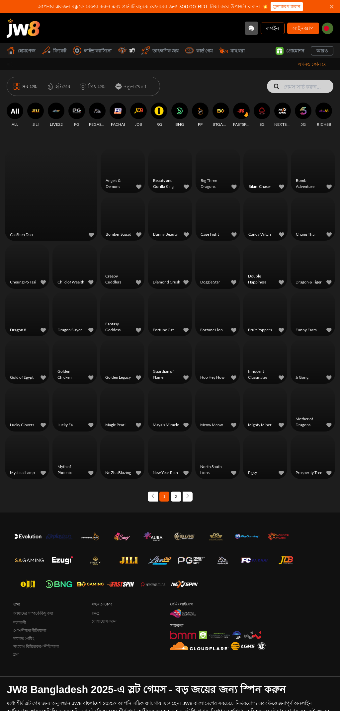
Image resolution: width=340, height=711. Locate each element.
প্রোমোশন (290, 51)
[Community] (251, 28)
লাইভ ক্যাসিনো (92, 50)
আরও (322, 50)
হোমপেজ (21, 50)
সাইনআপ (303, 28)
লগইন (272, 28)
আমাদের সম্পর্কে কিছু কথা (33, 595)
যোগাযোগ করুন (104, 603)
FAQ (96, 595)
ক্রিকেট (54, 50)
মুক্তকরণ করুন (286, 7)
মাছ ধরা (232, 50)
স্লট (126, 50)
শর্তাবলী (19, 604)
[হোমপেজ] (23, 28)
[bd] (327, 28)
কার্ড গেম (199, 50)
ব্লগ (16, 636)
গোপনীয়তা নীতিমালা (29, 612)
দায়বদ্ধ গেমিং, (24, 620)
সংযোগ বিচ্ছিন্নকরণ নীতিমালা (36, 628)
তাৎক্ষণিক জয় (160, 50)
